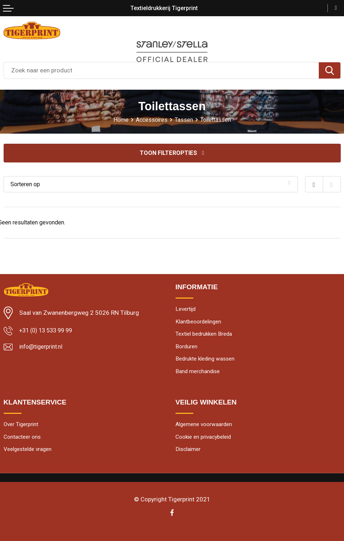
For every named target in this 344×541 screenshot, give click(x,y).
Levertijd (186, 309)
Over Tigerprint (22, 427)
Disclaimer (189, 452)
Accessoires (151, 119)
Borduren (186, 347)
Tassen (184, 119)
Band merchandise (198, 373)
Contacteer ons (23, 440)
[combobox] (161, 70)
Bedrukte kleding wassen (207, 360)
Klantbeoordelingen (199, 322)
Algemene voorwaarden (205, 427)
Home (120, 119)
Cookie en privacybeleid (205, 440)
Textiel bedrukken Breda (205, 335)
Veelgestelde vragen (30, 452)
